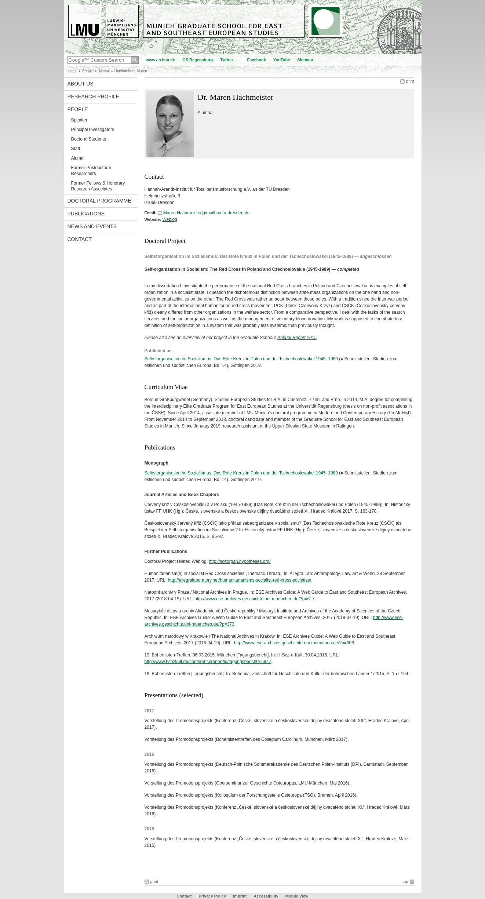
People (88, 71)
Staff (75, 148)
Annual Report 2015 (297, 337)
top (405, 881)
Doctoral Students (88, 139)
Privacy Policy (212, 896)
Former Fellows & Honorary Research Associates (98, 186)
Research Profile (94, 96)
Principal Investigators (92, 129)
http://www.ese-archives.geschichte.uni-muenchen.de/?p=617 (254, 598)
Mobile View (297, 896)
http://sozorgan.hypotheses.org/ (239, 561)
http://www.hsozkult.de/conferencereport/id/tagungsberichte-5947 (208, 661)
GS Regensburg (197, 60)
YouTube (281, 60)
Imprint (240, 896)
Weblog (169, 219)
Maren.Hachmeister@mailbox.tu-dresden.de (206, 212)
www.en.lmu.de (160, 60)
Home (73, 71)
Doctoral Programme (99, 201)
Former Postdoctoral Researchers (91, 170)
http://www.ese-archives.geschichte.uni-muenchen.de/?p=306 (294, 642)
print (410, 81)
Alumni (104, 71)
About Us (81, 84)
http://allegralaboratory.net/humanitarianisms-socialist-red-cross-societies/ (239, 580)
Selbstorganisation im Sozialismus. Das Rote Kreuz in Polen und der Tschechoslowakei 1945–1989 (241, 358)
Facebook (256, 60)
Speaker (79, 120)
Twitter (226, 60)
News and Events (92, 226)
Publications (86, 213)
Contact (80, 239)
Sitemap (305, 60)
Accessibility (266, 896)
